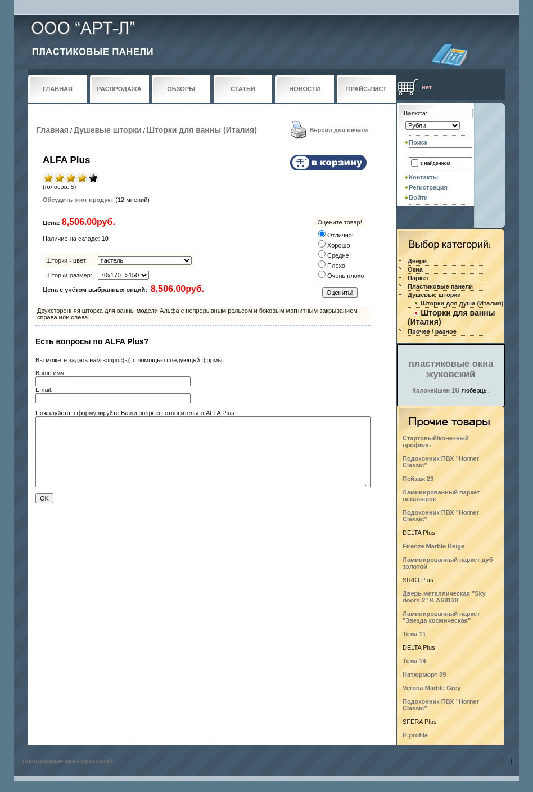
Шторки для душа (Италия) (462, 303)
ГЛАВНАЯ (58, 89)
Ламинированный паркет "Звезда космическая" (441, 617)
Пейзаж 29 (418, 478)
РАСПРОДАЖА (119, 89)
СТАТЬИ (243, 89)
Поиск (418, 142)
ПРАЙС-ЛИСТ (366, 89)
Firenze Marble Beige (433, 546)
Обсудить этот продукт (78, 199)
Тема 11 (414, 634)
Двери (417, 261)
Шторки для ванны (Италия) (202, 129)
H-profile (415, 735)
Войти (418, 197)
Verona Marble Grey (431, 688)
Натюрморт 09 (424, 674)
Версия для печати (339, 130)
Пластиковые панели (440, 286)
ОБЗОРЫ (181, 89)
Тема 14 (414, 661)
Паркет (418, 277)
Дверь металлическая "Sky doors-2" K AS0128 (444, 597)
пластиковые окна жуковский (451, 368)
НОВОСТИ (304, 89)
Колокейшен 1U (435, 390)
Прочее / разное (432, 331)
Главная (53, 129)
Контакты (423, 177)
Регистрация (428, 187)
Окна (415, 269)
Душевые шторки (108, 129)
